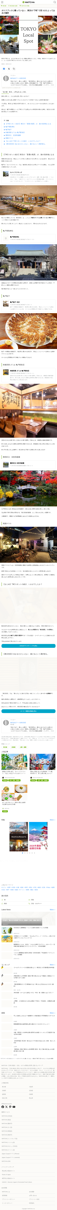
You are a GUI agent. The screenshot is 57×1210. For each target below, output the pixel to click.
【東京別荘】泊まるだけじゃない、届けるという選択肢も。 (26, 144)
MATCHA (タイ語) (7, 1127)
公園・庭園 (23, 747)
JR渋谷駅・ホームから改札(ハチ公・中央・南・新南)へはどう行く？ (33, 992)
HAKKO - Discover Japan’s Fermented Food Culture (17, 1182)
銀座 (39, 887)
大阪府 (31, 1086)
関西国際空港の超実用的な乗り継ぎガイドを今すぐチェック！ (32, 1024)
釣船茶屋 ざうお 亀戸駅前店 (15, 132)
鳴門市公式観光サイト (8, 1178)
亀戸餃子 (9, 129)
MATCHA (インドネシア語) (9, 1138)
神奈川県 (4, 1098)
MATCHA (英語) (6, 1119)
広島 (44, 887)
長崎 (12, 889)
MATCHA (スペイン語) (8, 1150)
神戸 (8, 889)
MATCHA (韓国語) (7, 1131)
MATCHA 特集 (24, 6)
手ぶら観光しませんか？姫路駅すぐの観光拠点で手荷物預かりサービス (34, 1015)
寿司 (26, 887)
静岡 (27, 889)
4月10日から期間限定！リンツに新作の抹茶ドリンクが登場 (31, 927)
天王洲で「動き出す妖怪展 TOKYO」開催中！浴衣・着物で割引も (22, 920)
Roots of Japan (6, 1174)
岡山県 (31, 1098)
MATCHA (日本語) (7, 1116)
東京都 (3, 6)
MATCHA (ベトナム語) (8, 1142)
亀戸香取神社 (10, 127)
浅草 (9, 887)
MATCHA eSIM (6, 1161)
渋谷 (3, 889)
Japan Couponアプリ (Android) (11, 1157)
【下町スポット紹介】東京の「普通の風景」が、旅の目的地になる (28, 124)
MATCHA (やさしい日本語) (9, 1146)
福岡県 (4, 1094)
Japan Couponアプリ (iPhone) (10, 1153)
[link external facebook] (3, 1107)
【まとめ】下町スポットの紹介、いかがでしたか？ (23, 141)
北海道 (31, 1090)
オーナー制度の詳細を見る (28, 711)
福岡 (53, 887)
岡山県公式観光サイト (8, 1171)
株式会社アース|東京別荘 (18, 78)
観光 (4, 903)
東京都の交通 (12, 6)
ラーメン (22, 889)
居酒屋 (13, 747)
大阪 (18, 887)
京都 (13, 887)
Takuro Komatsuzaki (10, 777)
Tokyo (48, 887)
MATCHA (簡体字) (7, 1135)
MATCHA (7, 808)
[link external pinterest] (10, 1107)
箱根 (16, 889)
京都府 (4, 1090)
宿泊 (31, 887)
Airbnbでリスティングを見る (28, 646)
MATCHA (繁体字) (7, 1123)
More (52, 820)
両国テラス (9, 138)
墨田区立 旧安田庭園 (13, 135)
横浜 (32, 889)
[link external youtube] (14, 1107)
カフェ (4, 887)
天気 (35, 887)
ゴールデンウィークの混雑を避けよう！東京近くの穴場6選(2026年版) (34, 967)
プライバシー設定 (34, 1199)
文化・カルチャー (35, 903)
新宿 (36, 889)
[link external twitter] (6, 1107)
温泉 (22, 887)
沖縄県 (31, 1094)
